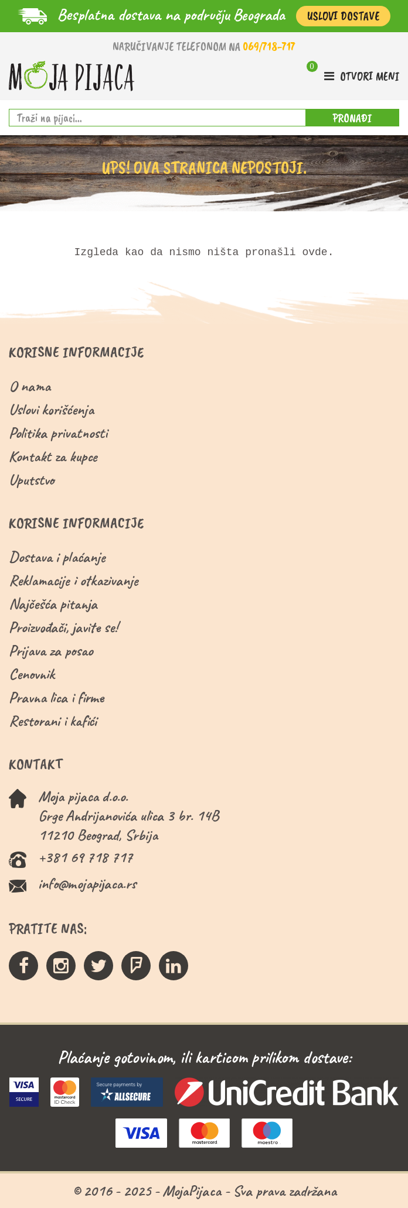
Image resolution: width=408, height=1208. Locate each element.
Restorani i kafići (53, 720)
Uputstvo (31, 479)
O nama (29, 386)
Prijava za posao (51, 650)
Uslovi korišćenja (51, 409)
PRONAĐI (352, 118)
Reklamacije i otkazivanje (73, 580)
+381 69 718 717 (85, 857)
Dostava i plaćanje (57, 557)
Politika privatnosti (58, 432)
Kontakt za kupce (53, 456)
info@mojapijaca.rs (87, 883)
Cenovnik (32, 674)
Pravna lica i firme (56, 697)
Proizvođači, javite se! (63, 627)
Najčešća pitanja (53, 603)
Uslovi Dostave (343, 16)
